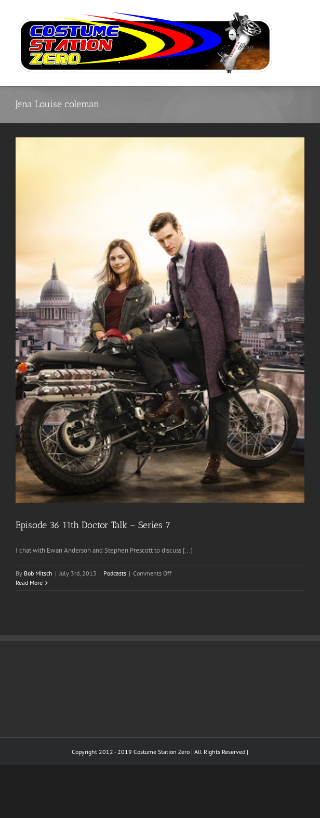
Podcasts (114, 573)
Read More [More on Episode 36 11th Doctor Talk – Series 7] (29, 582)
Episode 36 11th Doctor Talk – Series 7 (93, 525)
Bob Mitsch (38, 573)
